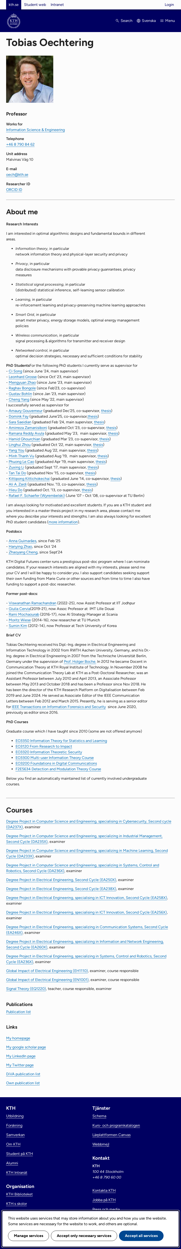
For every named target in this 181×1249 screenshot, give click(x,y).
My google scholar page (26, 1047)
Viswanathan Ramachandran (32, 603)
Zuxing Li (16, 467)
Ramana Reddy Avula (26, 433)
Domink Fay (19, 416)
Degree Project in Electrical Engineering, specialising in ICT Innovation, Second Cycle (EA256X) (86, 912)
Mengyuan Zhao (22, 382)
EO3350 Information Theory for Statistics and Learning (61, 740)
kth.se (14, 4)
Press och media (106, 1209)
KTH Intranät (16, 1172)
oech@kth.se (17, 174)
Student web (35, 4)
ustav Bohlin (22, 394)
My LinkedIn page (21, 1056)
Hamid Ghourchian (24, 439)
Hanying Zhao (20, 546)
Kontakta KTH (104, 1190)
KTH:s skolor (16, 1203)
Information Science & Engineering (35, 130)
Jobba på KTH (104, 1200)
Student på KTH (19, 1153)
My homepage (18, 1038)
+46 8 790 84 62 (20, 144)
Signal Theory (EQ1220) (26, 988)
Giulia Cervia (19, 608)
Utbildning (15, 1116)
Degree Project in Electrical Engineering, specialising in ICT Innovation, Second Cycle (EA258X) (86, 897)
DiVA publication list (23, 1074)
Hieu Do (15, 490)
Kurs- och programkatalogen (116, 1125)
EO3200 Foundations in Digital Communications (56, 763)
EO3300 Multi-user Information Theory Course (55, 757)
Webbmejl (100, 1144)
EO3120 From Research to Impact (44, 746)
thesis (106, 410)
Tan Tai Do (17, 473)
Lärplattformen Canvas (111, 1135)
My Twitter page (20, 1065)
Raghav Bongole (22, 388)
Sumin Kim (18, 625)
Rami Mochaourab (24, 614)
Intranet (57, 4)
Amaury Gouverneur (25, 410)
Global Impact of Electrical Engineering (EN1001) (47, 979)
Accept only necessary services (84, 1235)
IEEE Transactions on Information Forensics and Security (59, 707)
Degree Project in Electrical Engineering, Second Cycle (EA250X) (61, 880)
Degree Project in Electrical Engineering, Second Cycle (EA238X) (61, 888)
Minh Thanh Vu (21, 456)
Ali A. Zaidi (18, 484)
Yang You (16, 450)
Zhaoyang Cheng (23, 552)
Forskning (14, 1125)
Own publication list (23, 1083)
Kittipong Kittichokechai (29, 478)
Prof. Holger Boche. (80, 661)
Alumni (12, 1163)
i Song (17, 371)
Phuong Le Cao (21, 461)
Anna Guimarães (22, 541)
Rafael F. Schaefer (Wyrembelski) (37, 495)
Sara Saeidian (20, 422)
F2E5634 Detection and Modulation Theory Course (58, 769)
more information (63, 522)
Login (169, 4)
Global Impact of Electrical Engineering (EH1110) (47, 971)
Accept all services (141, 1235)
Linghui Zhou (20, 444)
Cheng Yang (19, 399)
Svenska (149, 20)
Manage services (28, 1235)
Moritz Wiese (20, 620)
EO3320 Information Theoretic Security (49, 752)
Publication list (18, 1012)
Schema (99, 1116)
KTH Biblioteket (19, 1194)
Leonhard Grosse (23, 377)
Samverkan (15, 1135)
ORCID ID (14, 189)
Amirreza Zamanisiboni (28, 427)
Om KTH (13, 1144)
